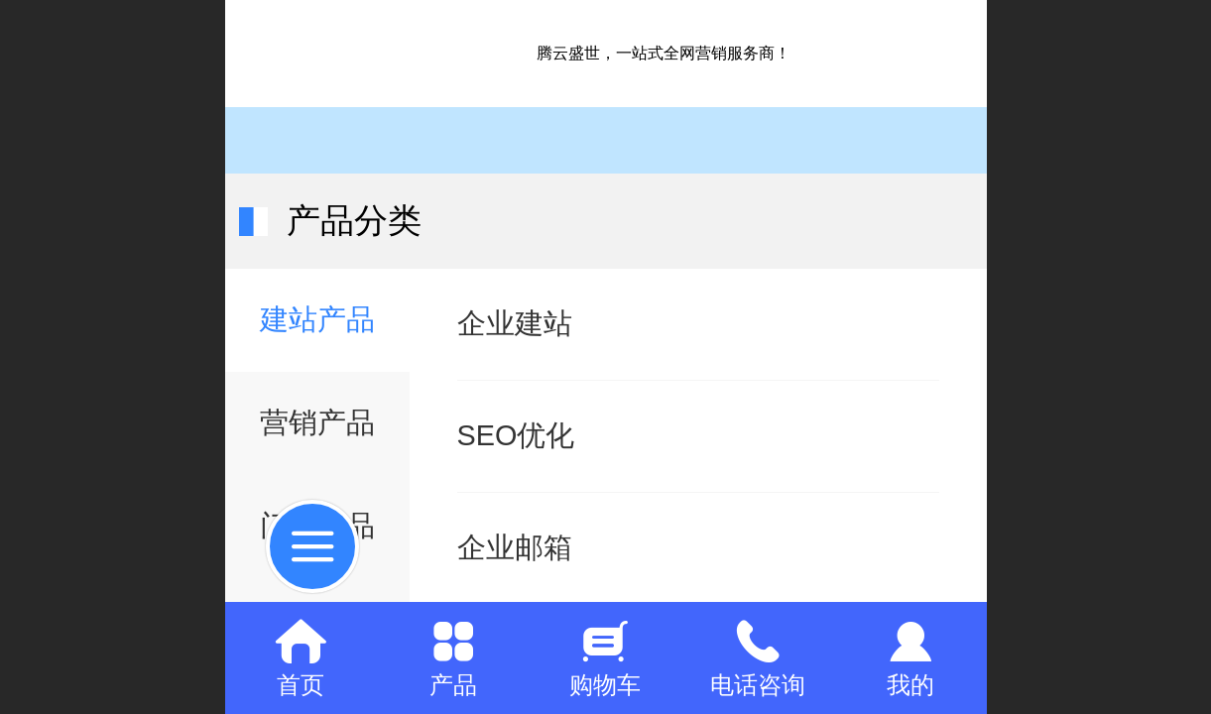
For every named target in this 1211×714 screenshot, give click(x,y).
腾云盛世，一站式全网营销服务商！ (663, 53)
